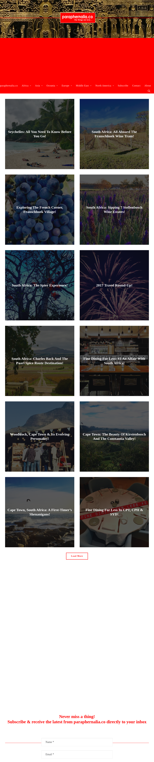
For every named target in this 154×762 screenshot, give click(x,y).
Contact (136, 85)
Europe (67, 85)
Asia (39, 85)
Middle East (84, 85)
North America (104, 85)
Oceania (52, 85)
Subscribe (123, 85)
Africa (26, 85)
